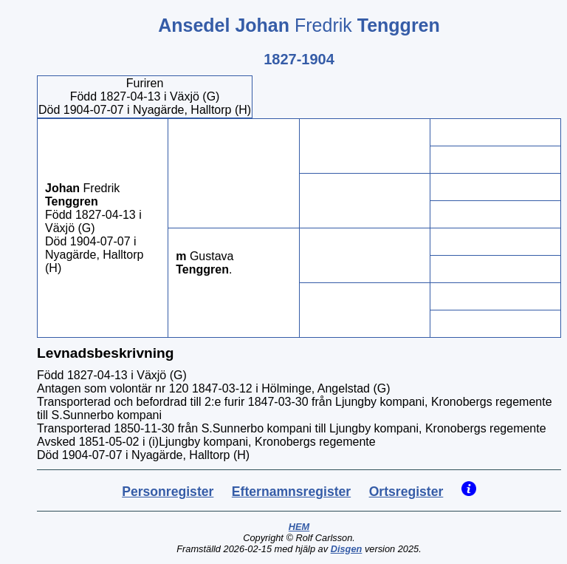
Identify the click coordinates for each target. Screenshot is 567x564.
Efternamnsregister (291, 491)
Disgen (346, 548)
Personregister (167, 491)
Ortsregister (406, 491)
